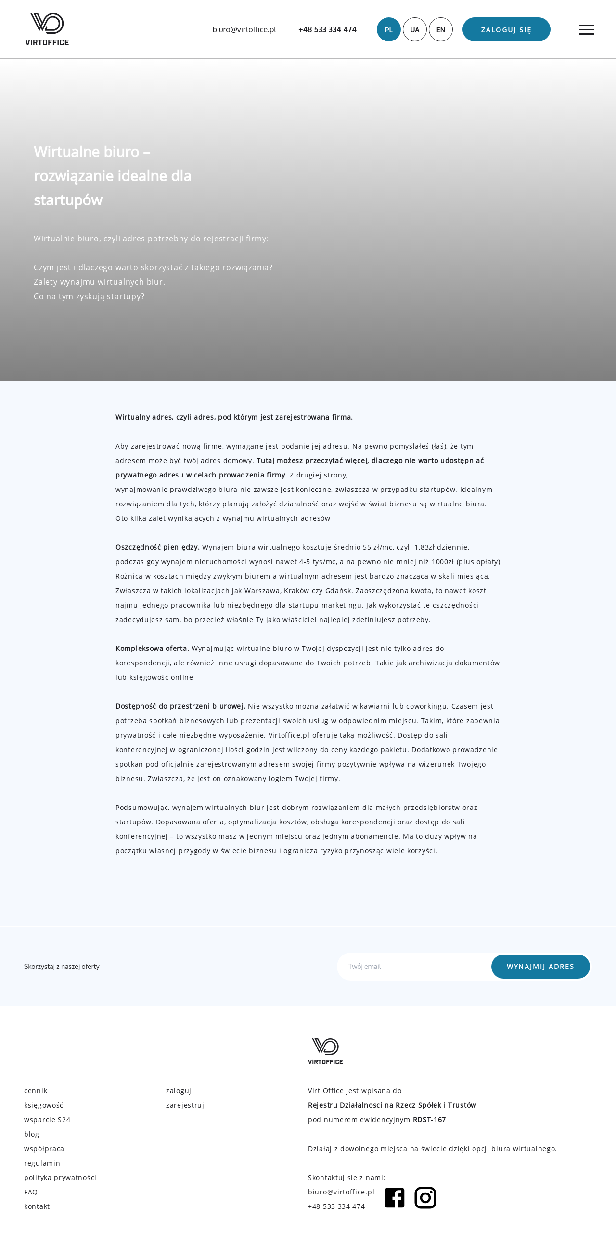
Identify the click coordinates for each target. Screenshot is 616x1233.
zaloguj (179, 1090)
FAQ (31, 1191)
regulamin (42, 1162)
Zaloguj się (506, 30)
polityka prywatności (60, 1177)
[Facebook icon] (395, 1199)
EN (441, 30)
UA (414, 30)
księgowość (44, 1105)
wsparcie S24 (47, 1119)
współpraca (44, 1148)
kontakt (37, 1206)
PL (389, 30)
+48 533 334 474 (327, 29)
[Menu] (586, 29)
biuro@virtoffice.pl (244, 29)
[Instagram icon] (425, 1199)
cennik (35, 1090)
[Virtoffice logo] (47, 29)
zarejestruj (185, 1105)
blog (31, 1134)
